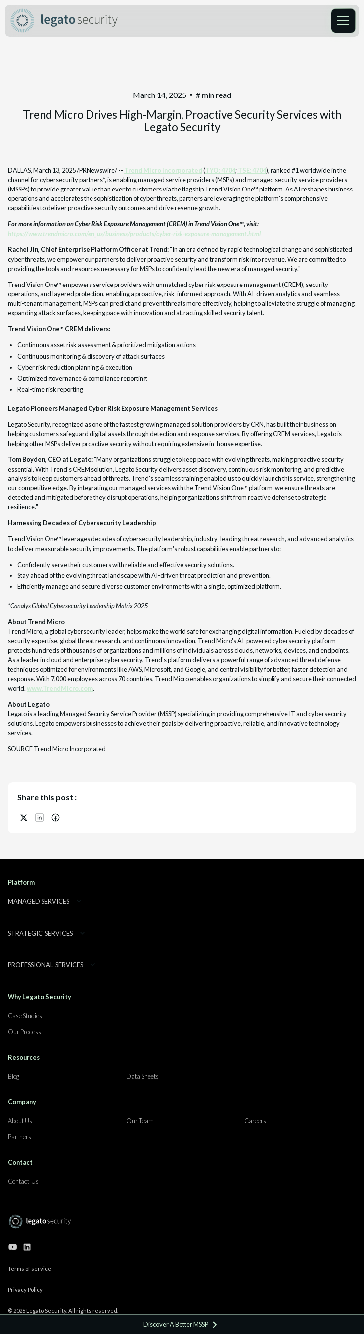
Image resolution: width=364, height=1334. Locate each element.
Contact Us (23, 1181)
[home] (64, 20)
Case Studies (25, 1016)
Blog (13, 1076)
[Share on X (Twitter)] (23, 817)
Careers (255, 1121)
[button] (343, 20)
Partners (19, 1137)
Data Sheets (142, 1076)
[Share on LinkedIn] (39, 817)
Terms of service (29, 1268)
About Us (20, 1121)
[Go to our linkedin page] (27, 1247)
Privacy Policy (25, 1289)
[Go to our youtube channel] (12, 1247)
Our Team (140, 1121)
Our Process (24, 1032)
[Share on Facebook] (55, 817)
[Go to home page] (40, 1221)
